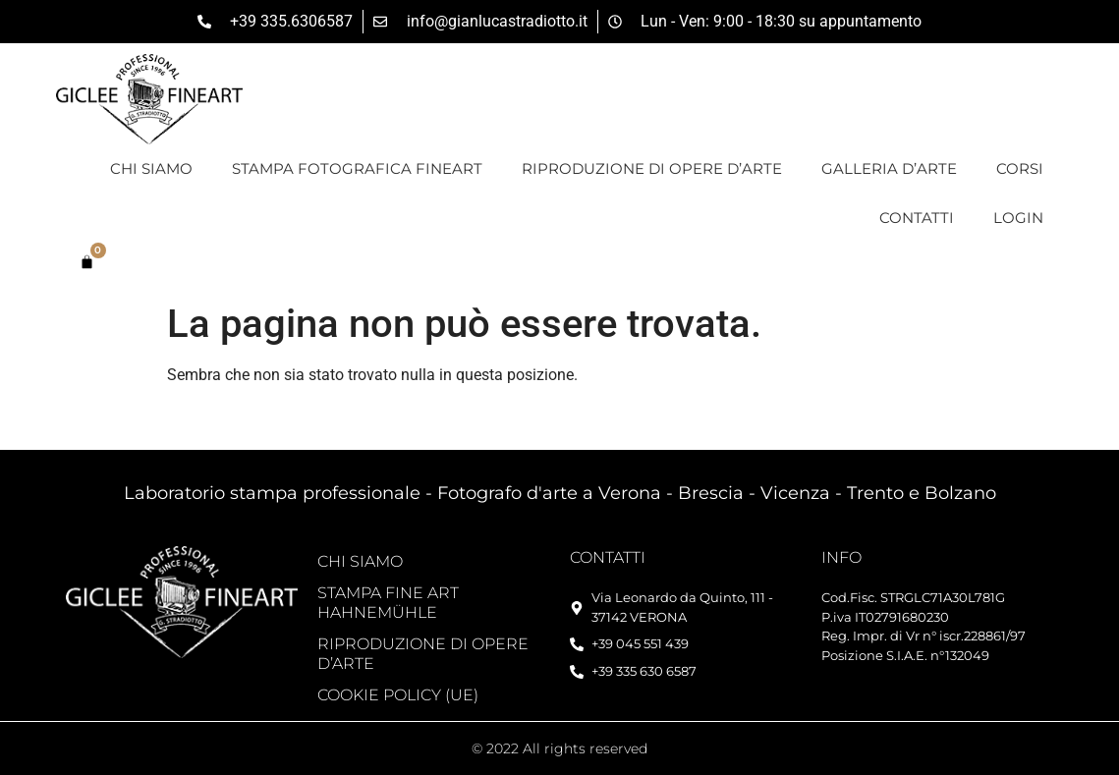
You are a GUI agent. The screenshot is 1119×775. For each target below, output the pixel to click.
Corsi (1019, 168)
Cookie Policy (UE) (397, 695)
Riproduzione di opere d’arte (652, 168)
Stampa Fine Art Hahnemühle (388, 602)
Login (1018, 217)
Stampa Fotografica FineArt (357, 168)
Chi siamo (151, 168)
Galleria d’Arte (889, 168)
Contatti (916, 217)
